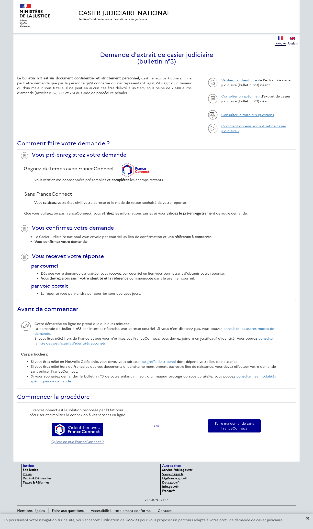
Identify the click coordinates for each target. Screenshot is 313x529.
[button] (307, 518)
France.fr (168, 491)
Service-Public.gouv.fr (177, 470)
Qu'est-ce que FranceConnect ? (77, 442)
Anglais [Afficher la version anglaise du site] (293, 41)
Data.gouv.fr (171, 482)
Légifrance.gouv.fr (175, 478)
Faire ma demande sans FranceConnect (234, 426)
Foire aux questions (68, 510)
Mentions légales (31, 510)
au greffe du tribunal (159, 361)
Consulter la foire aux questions (247, 115)
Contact (165, 510)
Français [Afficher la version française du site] (280, 40)
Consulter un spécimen (240, 96)
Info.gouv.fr (170, 486)
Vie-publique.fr (172, 474)
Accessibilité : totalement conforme (121, 510)
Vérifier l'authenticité (239, 80)
